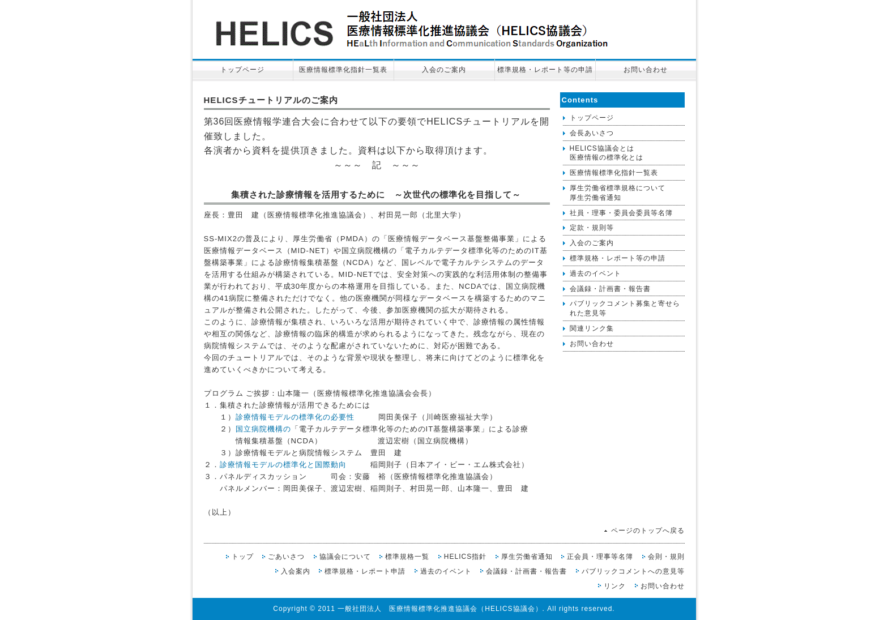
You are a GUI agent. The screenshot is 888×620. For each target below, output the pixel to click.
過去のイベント (595, 273)
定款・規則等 (592, 228)
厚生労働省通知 (527, 557)
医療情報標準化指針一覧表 (343, 70)
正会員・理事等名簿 (600, 557)
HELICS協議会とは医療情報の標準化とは (606, 153)
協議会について (345, 557)
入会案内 (295, 571)
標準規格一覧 (407, 557)
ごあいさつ (286, 557)
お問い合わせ (646, 70)
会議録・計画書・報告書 (610, 289)
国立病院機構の (263, 429)
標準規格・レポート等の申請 (545, 70)
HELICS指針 (465, 557)
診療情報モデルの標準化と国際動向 (283, 464)
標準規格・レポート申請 (365, 571)
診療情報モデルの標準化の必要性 (295, 417)
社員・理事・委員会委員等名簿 (621, 213)
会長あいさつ (592, 133)
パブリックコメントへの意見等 (633, 571)
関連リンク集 (592, 328)
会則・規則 (666, 557)
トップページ (242, 70)
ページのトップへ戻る (648, 531)
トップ (243, 557)
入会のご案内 (444, 70)
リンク (615, 586)
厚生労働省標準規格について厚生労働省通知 (617, 193)
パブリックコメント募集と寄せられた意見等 (625, 308)
